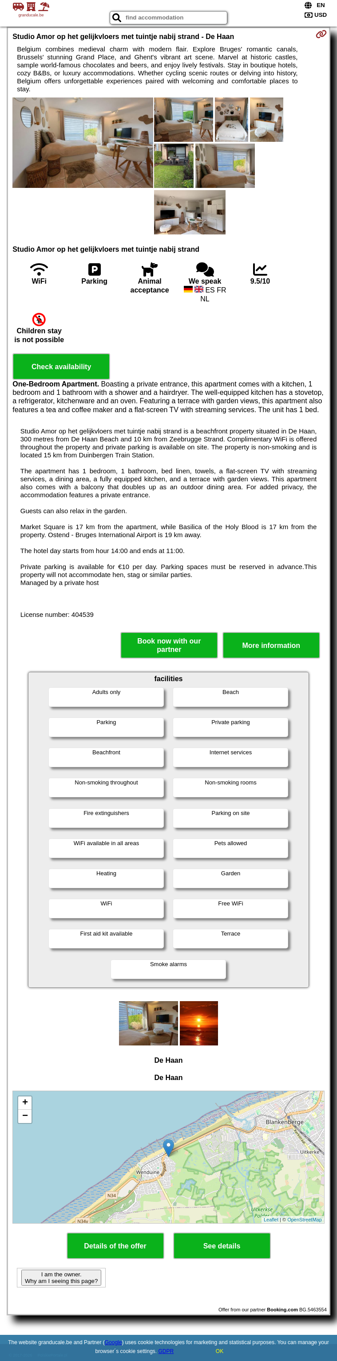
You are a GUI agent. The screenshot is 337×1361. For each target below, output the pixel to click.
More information (271, 645)
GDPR (166, 1351)
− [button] (25, 1116)
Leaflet (271, 1219)
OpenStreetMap (304, 1219)
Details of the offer (115, 1246)
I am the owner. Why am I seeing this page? (61, 1277)
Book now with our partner (169, 645)
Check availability (61, 366)
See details (222, 1246)
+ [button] (25, 1103)
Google (113, 1342)
